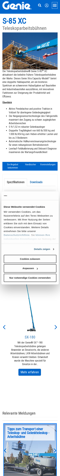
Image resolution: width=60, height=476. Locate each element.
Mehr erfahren (30, 373)
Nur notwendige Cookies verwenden (30, 277)
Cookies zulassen (30, 259)
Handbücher (30, 164)
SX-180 (30, 337)
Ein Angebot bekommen (12, 166)
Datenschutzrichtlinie (17, 235)
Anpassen (30, 268)
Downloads (36, 182)
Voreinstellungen (48, 164)
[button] (4, 327)
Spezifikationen (15, 182)
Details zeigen (42, 249)
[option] (30, 327)
